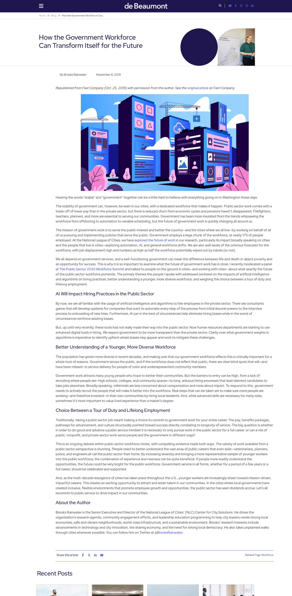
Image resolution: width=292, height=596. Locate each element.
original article (197, 88)
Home (42, 15)
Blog (53, 15)
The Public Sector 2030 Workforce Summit (91, 269)
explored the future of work (154, 240)
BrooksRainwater (169, 532)
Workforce (267, 555)
